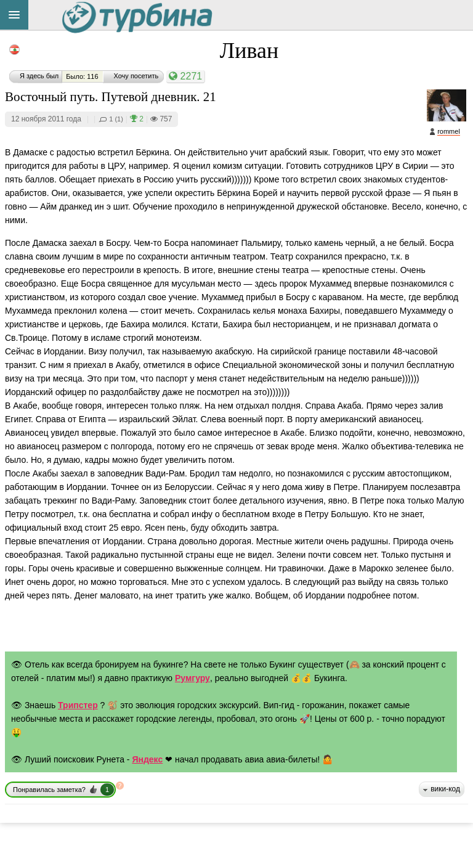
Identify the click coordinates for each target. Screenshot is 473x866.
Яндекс (147, 759)
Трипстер (78, 705)
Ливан (249, 50)
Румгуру (192, 678)
